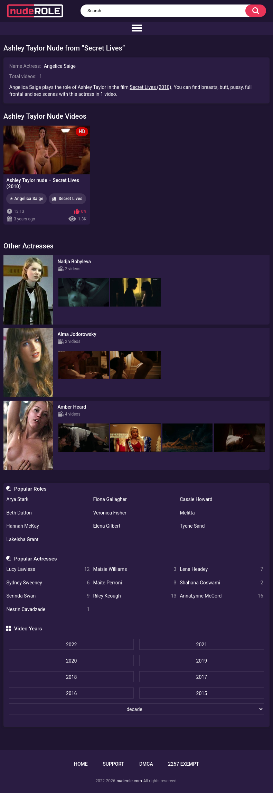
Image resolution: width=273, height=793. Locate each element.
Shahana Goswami (221, 583)
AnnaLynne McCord (221, 596)
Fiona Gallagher (109, 499)
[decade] (136, 708)
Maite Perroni (134, 583)
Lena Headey (221, 569)
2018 (71, 677)
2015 (201, 693)
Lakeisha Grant (22, 539)
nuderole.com (129, 780)
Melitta (187, 513)
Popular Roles (30, 489)
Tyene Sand (192, 526)
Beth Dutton (19, 513)
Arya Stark (17, 499)
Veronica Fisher (109, 513)
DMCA (146, 764)
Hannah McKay (22, 526)
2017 (201, 677)
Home (81, 764)
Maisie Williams (134, 569)
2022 (71, 644)
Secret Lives (70, 198)
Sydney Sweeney (48, 583)
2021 (201, 644)
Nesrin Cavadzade (48, 609)
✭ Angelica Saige (26, 198)
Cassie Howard (196, 499)
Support (113, 764)
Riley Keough (134, 596)
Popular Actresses (35, 559)
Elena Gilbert (106, 526)
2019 (201, 661)
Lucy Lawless (48, 569)
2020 (71, 661)
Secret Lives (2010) (150, 87)
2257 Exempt (183, 764)
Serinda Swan (48, 596)
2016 (71, 693)
